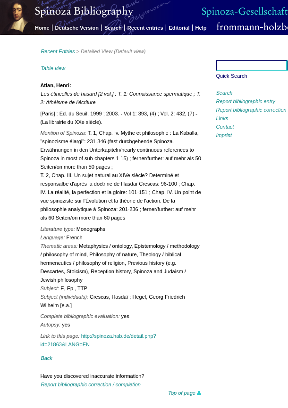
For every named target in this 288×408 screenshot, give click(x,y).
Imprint (224, 135)
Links (222, 118)
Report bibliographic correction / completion (91, 384)
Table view (53, 68)
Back (46, 358)
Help (201, 28)
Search (113, 28)
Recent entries (145, 28)
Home (42, 28)
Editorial (179, 28)
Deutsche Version (77, 28)
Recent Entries (58, 51)
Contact (225, 127)
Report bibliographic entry (245, 101)
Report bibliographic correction (251, 110)
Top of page (185, 393)
